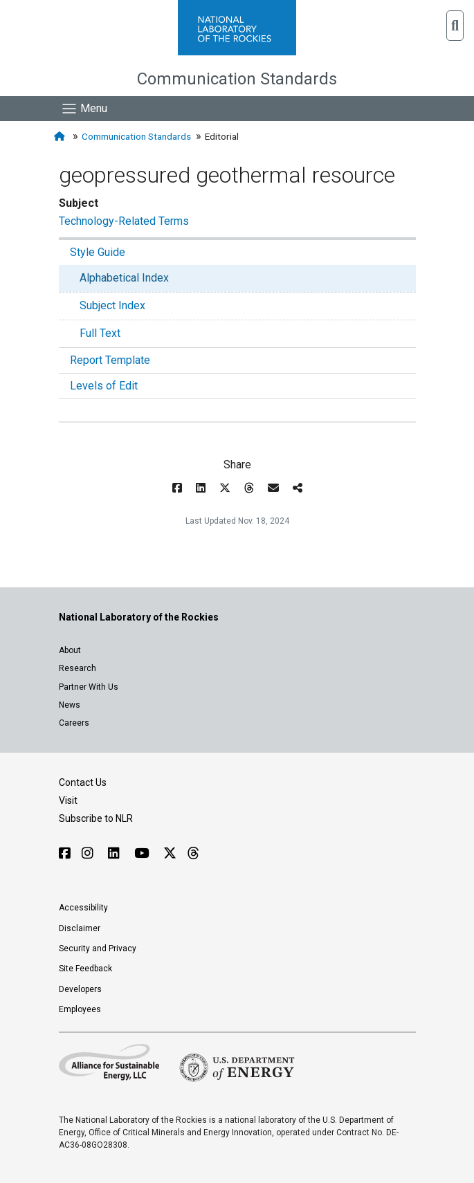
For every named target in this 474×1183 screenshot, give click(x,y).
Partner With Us (88, 687)
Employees (80, 1009)
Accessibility (83, 908)
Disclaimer (79, 928)
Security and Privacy (97, 948)
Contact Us (83, 782)
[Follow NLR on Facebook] (65, 853)
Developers (80, 989)
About (70, 650)
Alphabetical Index (124, 277)
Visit (68, 800)
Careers (74, 723)
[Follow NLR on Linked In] (115, 853)
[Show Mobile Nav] (84, 109)
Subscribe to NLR (96, 818)
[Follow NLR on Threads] (193, 853)
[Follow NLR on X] (169, 853)
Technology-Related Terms (124, 221)
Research (77, 668)
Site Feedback (85, 968)
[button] (455, 25)
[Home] (61, 137)
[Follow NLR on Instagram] (89, 853)
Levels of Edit (104, 385)
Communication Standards (237, 79)
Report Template (110, 360)
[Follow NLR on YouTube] (143, 853)
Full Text (100, 333)
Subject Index (112, 305)
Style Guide (97, 252)
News (69, 705)
